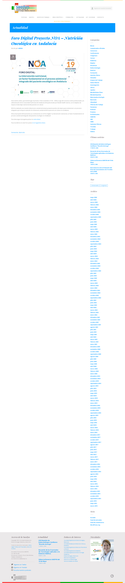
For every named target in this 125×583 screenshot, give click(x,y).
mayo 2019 (93, 393)
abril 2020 (93, 366)
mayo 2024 (93, 251)
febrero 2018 (94, 430)
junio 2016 (93, 476)
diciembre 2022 (95, 290)
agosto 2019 (94, 386)
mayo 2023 (93, 278)
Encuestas (93, 65)
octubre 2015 (94, 496)
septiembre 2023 (95, 271)
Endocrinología (95, 68)
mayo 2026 (93, 197)
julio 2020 (93, 359)
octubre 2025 (94, 214)
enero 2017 (93, 462)
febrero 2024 (94, 258)
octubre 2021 (94, 322)
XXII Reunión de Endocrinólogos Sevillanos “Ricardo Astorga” (100, 145)
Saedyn (31, 17)
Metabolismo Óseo (96, 92)
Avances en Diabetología (70, 559)
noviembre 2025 (95, 212)
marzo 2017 (93, 457)
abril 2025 (93, 227)
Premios (93, 112)
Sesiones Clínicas (95, 124)
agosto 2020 (94, 356)
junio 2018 (93, 420)
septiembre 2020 (95, 354)
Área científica (57, 17)
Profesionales (94, 114)
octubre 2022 (94, 295)
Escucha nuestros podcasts (22, 570)
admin (20, 48)
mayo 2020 (93, 364)
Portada (24, 17)
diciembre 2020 (95, 347)
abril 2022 (93, 307)
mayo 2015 (93, 503)
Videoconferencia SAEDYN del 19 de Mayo (101, 161)
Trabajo (93, 129)
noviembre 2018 (95, 408)
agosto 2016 (94, 474)
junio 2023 (93, 276)
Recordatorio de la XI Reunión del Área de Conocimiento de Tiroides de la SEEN (101, 169)
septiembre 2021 (95, 325)
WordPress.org (95, 525)
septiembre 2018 (95, 413)
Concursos (93, 51)
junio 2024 (93, 249)
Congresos (93, 55)
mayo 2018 (93, 422)
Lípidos (92, 90)
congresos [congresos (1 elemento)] (104, 185)
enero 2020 (93, 374)
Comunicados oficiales (97, 48)
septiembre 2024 (95, 244)
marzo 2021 (93, 339)
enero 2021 (93, 344)
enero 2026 (93, 207)
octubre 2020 (94, 352)
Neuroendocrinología (97, 97)
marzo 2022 (93, 310)
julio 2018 (93, 418)
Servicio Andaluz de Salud (71, 561)
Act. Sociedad (90, 17)
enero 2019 (93, 403)
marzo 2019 (93, 398)
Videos (92, 131)
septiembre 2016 (95, 471)
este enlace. (37, 119)
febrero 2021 (94, 342)
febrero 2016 (94, 486)
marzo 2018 (93, 427)
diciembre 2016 (95, 464)
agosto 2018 (94, 415)
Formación (69, 17)
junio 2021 (93, 332)
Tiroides (93, 127)
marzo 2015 (93, 506)
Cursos (92, 58)
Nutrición (22, 132)
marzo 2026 (93, 202)
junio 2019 (93, 391)
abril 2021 (93, 337)
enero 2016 (93, 489)
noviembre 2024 (95, 239)
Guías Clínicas (94, 82)
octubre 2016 (94, 469)
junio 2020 (93, 361)
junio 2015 (93, 501)
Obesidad (93, 102)
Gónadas (93, 78)
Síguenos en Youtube (20, 567)
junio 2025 (93, 222)
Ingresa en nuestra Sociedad (102, 8)
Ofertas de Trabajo (96, 104)
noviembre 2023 (95, 266)
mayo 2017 (93, 452)
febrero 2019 (94, 400)
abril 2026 (93, 200)
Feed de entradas (96, 520)
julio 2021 (93, 329)
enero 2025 (93, 234)
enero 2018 (93, 432)
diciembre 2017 (95, 435)
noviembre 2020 (95, 349)
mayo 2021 (93, 334)
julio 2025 (93, 219)
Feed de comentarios (97, 522)
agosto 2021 (94, 327)
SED (91, 119)
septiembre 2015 (95, 498)
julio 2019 (93, 388)
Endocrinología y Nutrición (71, 556)
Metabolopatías (95, 95)
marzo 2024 (93, 256)
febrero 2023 (94, 285)
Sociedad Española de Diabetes (72, 551)
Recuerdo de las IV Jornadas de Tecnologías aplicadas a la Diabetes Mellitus (102, 153)
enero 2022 (93, 315)
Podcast (93, 109)
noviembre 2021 (95, 320)
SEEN (91, 122)
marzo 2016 (93, 484)
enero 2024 (93, 261)
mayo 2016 (93, 479)
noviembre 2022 (95, 293)
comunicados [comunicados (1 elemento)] (95, 185)
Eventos (93, 70)
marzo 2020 (93, 369)
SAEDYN (92, 117)
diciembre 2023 (95, 263)
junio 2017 (93, 449)
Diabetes (93, 60)
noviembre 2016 (95, 467)
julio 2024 (93, 246)
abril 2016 (93, 481)
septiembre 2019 (95, 383)
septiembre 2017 (95, 442)
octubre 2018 (94, 410)
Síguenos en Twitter (20, 565)
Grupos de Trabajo (43, 17)
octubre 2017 (94, 440)
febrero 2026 (94, 205)
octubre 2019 (94, 381)
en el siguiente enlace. (39, 123)
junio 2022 (93, 303)
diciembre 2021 (95, 317)
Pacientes (93, 107)
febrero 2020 (94, 371)
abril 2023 (93, 280)
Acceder (93, 517)
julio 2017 (93, 447)
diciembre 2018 (95, 405)
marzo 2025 (93, 229)
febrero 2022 (94, 312)
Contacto (100, 17)
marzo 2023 (93, 283)
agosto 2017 (94, 445)
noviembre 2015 (95, 494)
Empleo (92, 63)
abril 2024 (93, 254)
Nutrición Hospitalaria (69, 557)
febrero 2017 (94, 459)
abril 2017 (93, 454)
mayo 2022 (93, 305)
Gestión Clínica (95, 75)
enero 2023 (93, 288)
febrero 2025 (94, 232)
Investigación (94, 85)
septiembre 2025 (95, 217)
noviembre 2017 (95, 437)
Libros (92, 87)
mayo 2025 (93, 224)
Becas (92, 46)
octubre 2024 (94, 241)
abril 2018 (93, 425)
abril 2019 (93, 396)
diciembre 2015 (95, 491)
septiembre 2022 (95, 298)
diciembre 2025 (95, 209)
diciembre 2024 (95, 236)
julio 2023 (93, 273)
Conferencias (94, 53)
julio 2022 (93, 300)
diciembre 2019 (95, 376)
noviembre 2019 (95, 378)
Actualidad (80, 17)
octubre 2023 (94, 268)
